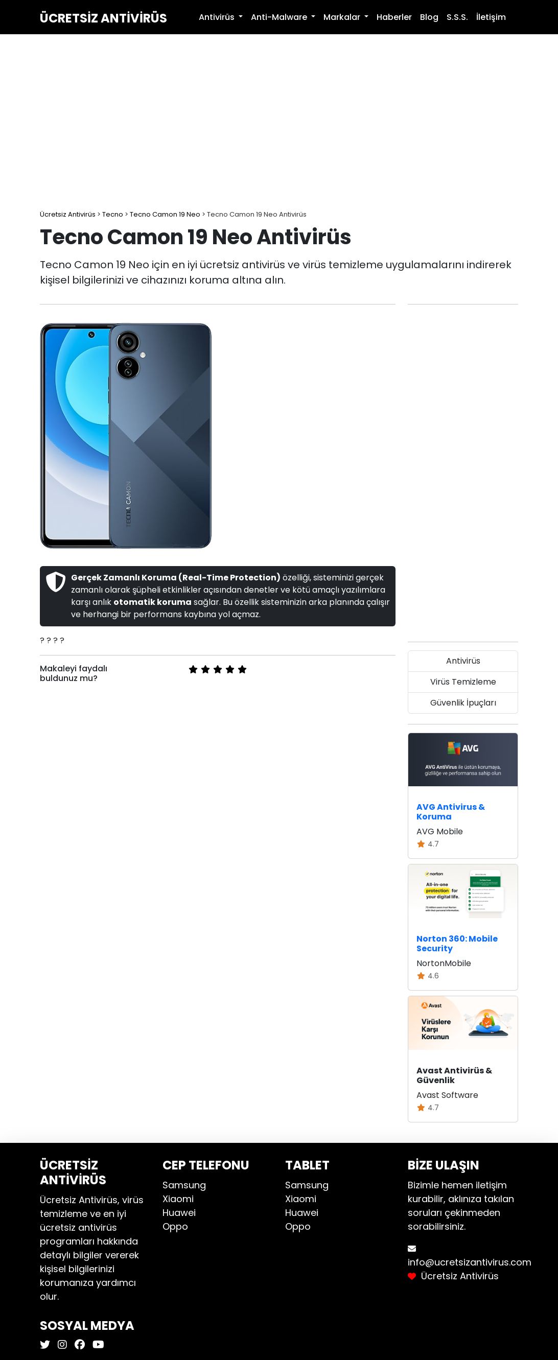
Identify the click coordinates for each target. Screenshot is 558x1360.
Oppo (175, 1226)
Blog (429, 17)
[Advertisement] (279, 122)
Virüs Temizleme (463, 682)
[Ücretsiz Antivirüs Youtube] (97, 1345)
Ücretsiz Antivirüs (103, 18)
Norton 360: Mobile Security (457, 943)
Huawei (179, 1212)
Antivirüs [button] (218, 17)
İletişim (491, 17)
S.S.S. (457, 17)
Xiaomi (178, 1198)
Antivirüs (463, 661)
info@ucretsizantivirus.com (469, 1262)
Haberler (394, 17)
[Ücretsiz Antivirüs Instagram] (61, 1345)
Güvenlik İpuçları (463, 703)
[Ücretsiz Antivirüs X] (46, 1345)
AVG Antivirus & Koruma (450, 812)
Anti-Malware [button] (280, 17)
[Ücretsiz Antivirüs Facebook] (78, 1345)
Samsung (184, 1185)
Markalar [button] (342, 17)
